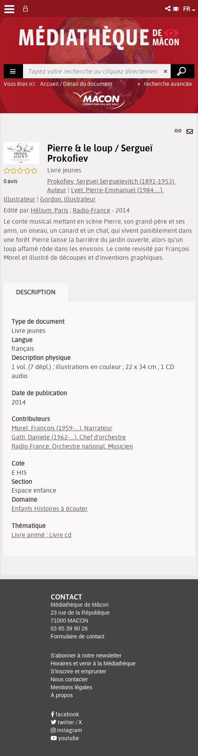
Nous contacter (69, 679)
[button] (168, 8)
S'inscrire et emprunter (78, 671)
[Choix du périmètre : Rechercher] (13, 71)
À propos (62, 695)
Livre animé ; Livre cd (41, 535)
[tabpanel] (99, 344)
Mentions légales (71, 687)
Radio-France (91, 210)
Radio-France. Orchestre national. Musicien (72, 446)
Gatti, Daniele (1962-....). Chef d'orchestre (69, 437)
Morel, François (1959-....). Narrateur (62, 428)
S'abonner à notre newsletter (86, 655)
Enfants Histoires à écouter (50, 508)
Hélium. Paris (49, 210)
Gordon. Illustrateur (68, 199)
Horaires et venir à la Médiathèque (93, 663)
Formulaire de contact (77, 636)
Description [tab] (36, 292)
